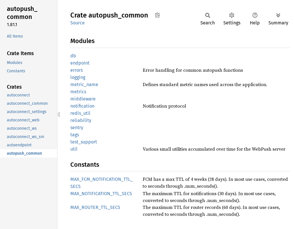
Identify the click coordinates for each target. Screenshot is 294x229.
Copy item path (157, 15)
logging (77, 77)
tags (74, 134)
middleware (83, 99)
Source (77, 23)
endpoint (80, 63)
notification (82, 106)
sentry (76, 127)
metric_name (84, 84)
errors (76, 70)
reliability (80, 120)
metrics (78, 91)
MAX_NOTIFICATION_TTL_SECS (101, 193)
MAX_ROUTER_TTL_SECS (95, 207)
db (73, 56)
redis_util (80, 113)
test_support (83, 142)
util (74, 149)
